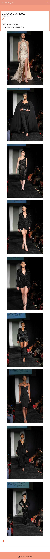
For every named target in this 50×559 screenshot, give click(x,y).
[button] (3, 19)
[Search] (48, 3)
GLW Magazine (9, 3)
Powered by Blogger (25, 556)
